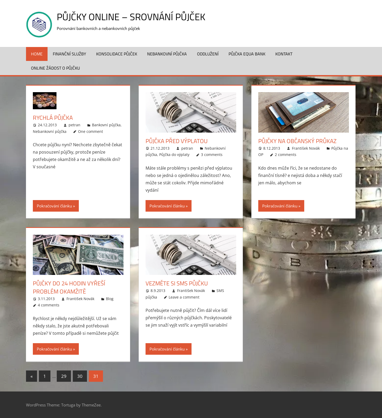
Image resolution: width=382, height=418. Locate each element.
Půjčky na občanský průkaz (297, 141)
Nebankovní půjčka (167, 54)
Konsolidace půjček (116, 54)
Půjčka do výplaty (174, 154)
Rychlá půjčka (53, 117)
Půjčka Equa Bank (247, 54)
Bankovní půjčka (106, 124)
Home (37, 54)
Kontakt (283, 54)
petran (74, 124)
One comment (90, 131)
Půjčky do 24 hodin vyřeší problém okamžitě (69, 287)
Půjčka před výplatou (177, 141)
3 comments (212, 154)
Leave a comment (184, 297)
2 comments (285, 154)
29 (63, 376)
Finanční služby (69, 54)
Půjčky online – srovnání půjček (131, 16)
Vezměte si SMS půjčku (177, 283)
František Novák (306, 148)
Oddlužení (208, 54)
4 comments (48, 304)
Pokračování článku (54, 205)
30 (79, 376)
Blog (109, 298)
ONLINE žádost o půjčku (55, 68)
